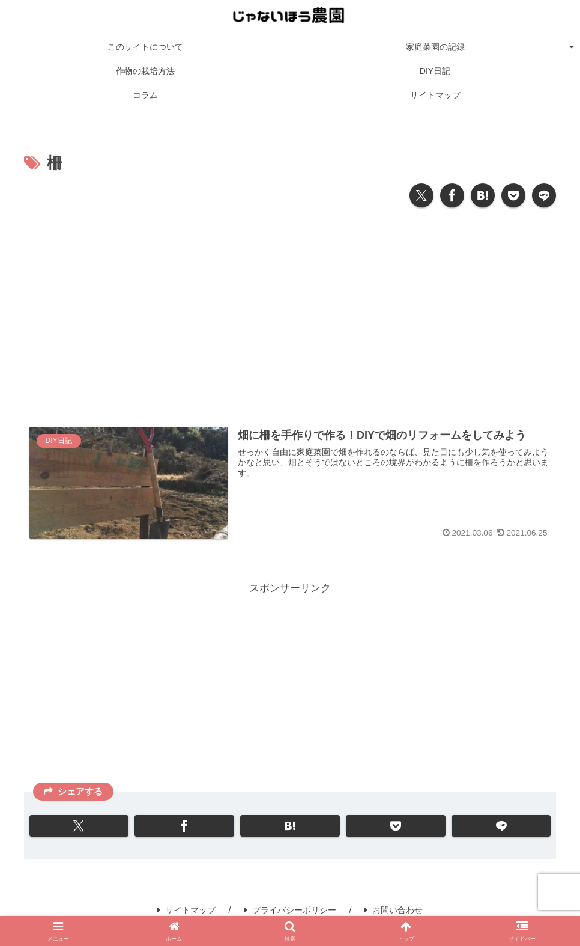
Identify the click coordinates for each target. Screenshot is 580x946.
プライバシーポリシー (290, 910)
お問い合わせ (393, 910)
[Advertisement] (290, 312)
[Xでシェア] (421, 195)
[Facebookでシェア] (452, 195)
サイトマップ (186, 910)
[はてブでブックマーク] (483, 195)
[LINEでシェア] (544, 195)
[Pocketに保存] (513, 195)
